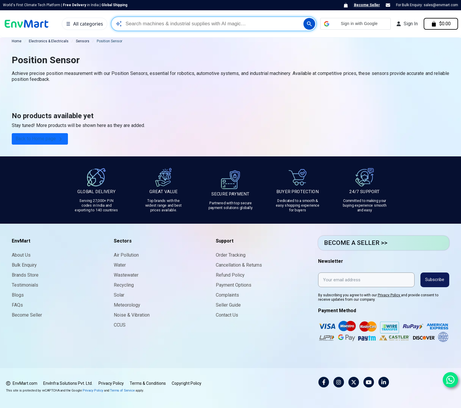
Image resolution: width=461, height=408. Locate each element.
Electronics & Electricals (49, 41)
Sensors (82, 41)
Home (16, 41)
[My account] (406, 24)
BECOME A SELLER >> (355, 242)
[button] (355, 24)
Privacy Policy (389, 295)
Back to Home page (40, 139)
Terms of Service (122, 390)
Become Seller (367, 5)
